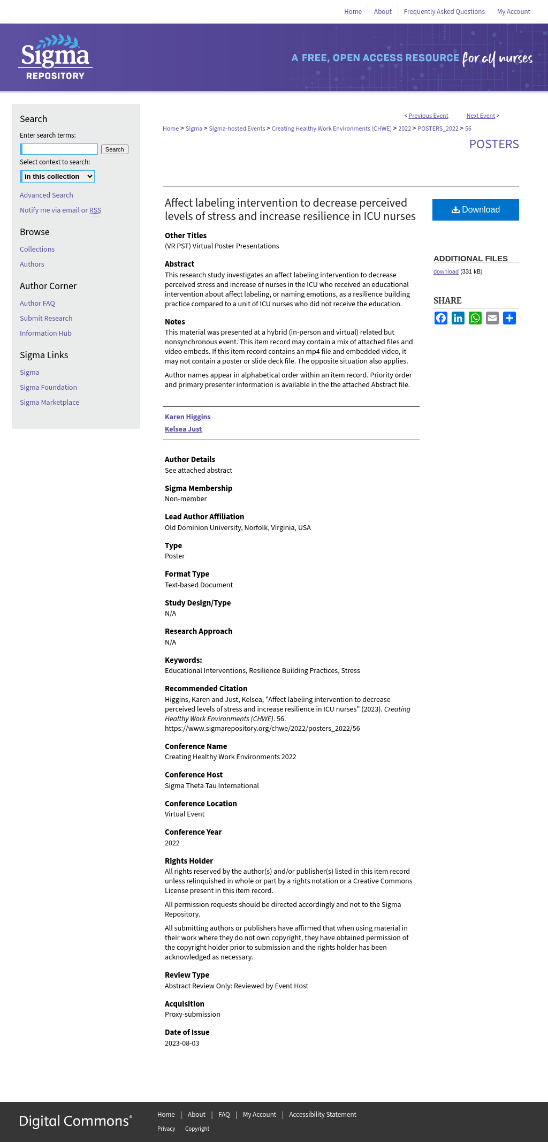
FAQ (224, 1115)
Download (476, 209)
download (446, 271)
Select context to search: (55, 162)
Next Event (481, 115)
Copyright (197, 1129)
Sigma (195, 128)
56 (468, 128)
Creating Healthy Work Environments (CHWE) (332, 128)
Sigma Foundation (48, 387)
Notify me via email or (60, 210)
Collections (37, 249)
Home (171, 128)
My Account (259, 1115)
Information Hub (46, 333)
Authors (32, 264)
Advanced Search (46, 195)
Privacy (166, 1129)
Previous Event (428, 115)
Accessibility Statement (323, 1115)
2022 (405, 128)
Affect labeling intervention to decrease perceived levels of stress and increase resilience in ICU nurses (290, 209)
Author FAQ (37, 303)
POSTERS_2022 (438, 128)
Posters (494, 144)
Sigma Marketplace (49, 402)
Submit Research (46, 318)
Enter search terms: (48, 135)
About (197, 1115)
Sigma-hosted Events (237, 128)
